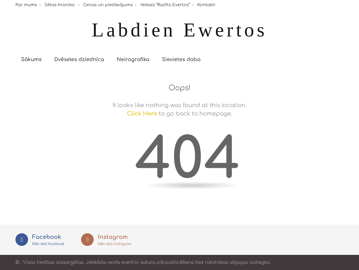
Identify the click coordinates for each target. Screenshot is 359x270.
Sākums (31, 59)
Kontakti (206, 5)
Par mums (26, 5)
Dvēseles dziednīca (79, 59)
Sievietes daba (181, 59)
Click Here (142, 113)
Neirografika (133, 59)
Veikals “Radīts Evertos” (165, 5)
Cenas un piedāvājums (108, 5)
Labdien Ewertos (179, 30)
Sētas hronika (60, 5)
